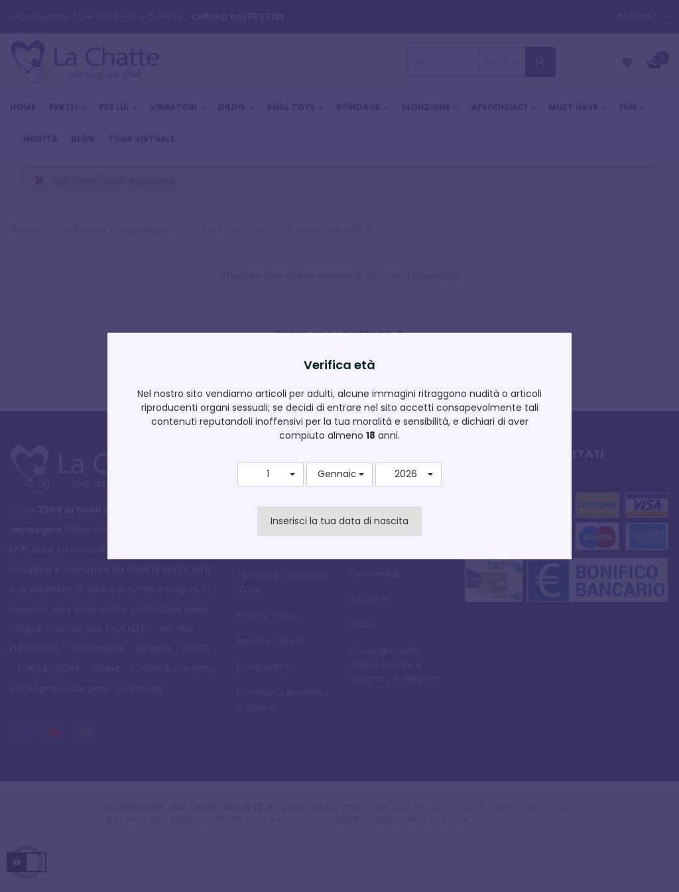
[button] (270, 474)
